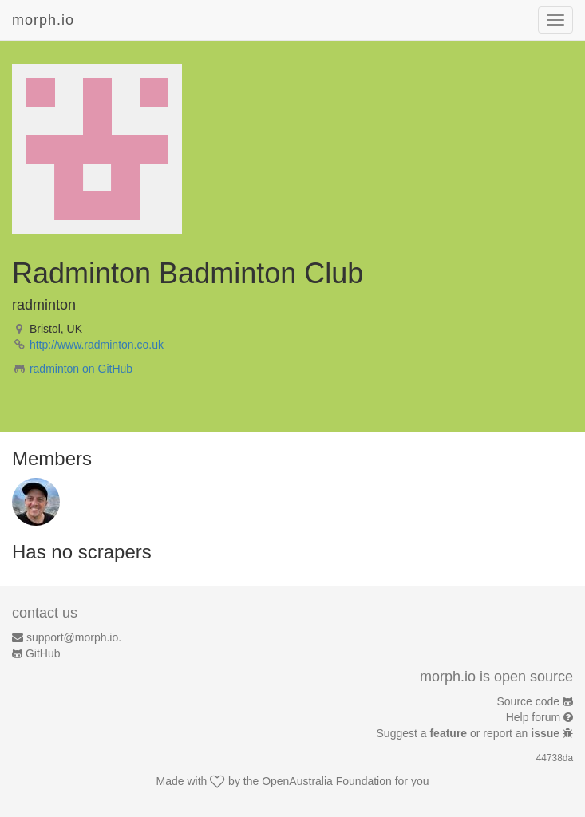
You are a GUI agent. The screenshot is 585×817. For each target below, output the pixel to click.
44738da (554, 758)
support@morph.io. (73, 637)
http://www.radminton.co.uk (97, 344)
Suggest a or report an (470, 733)
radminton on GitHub (81, 368)
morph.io (43, 20)
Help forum (533, 717)
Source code (528, 701)
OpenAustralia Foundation (327, 781)
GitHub (43, 653)
